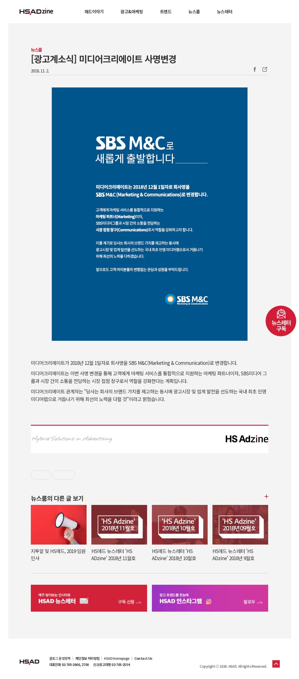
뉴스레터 (224, 11)
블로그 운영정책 (59, 658)
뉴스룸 (194, 11)
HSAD (29, 658)
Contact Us (143, 658)
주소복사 (264, 69)
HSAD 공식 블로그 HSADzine (36, 11)
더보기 (265, 496)
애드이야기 (94, 11)
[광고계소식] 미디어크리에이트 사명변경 (103, 58)
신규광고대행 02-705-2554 (111, 664)
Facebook (254, 69)
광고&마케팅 (132, 11)
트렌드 (166, 11)
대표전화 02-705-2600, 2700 (69, 664)
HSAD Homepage (116, 658)
